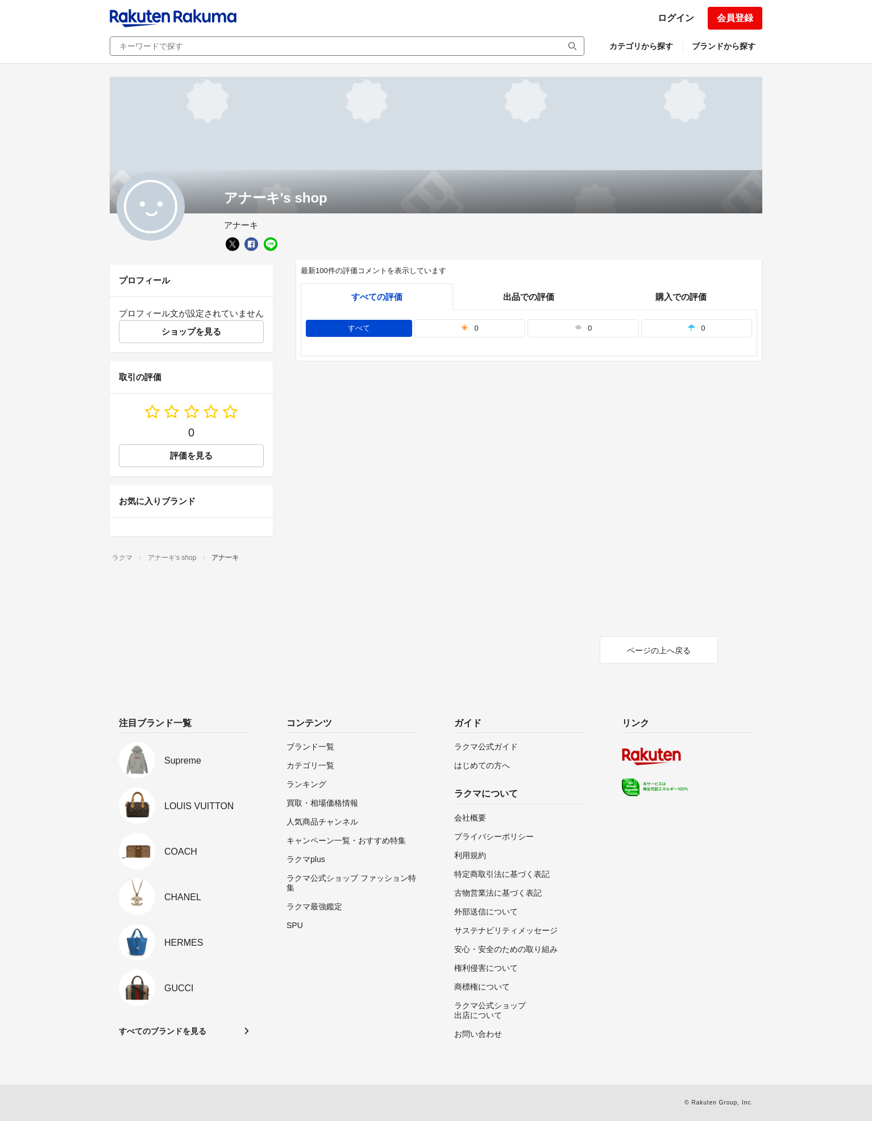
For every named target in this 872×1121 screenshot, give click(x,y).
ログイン (676, 18)
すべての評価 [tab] (376, 297)
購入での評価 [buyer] (681, 297)
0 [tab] (469, 328)
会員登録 (735, 18)
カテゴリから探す (641, 46)
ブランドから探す (723, 46)
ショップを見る (191, 331)
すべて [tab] (359, 328)
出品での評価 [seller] (528, 297)
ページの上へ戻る (659, 650)
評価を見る (191, 455)
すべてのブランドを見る (162, 1031)
